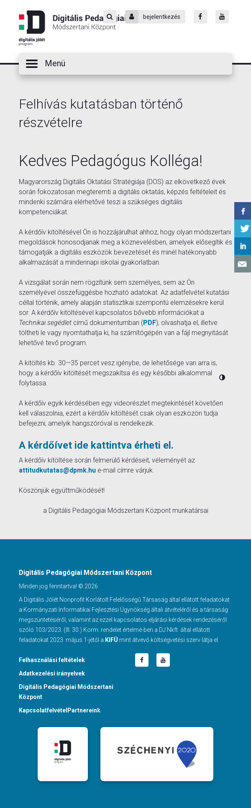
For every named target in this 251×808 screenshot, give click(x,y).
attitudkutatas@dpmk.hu (57, 470)
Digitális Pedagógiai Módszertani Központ (72, 28)
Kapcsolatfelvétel (43, 710)
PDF (149, 323)
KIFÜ (111, 640)
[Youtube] (222, 16)
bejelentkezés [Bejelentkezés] (152, 16)
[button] (125, 64)
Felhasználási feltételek (52, 660)
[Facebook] (200, 16)
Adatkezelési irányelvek (52, 673)
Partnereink (83, 710)
